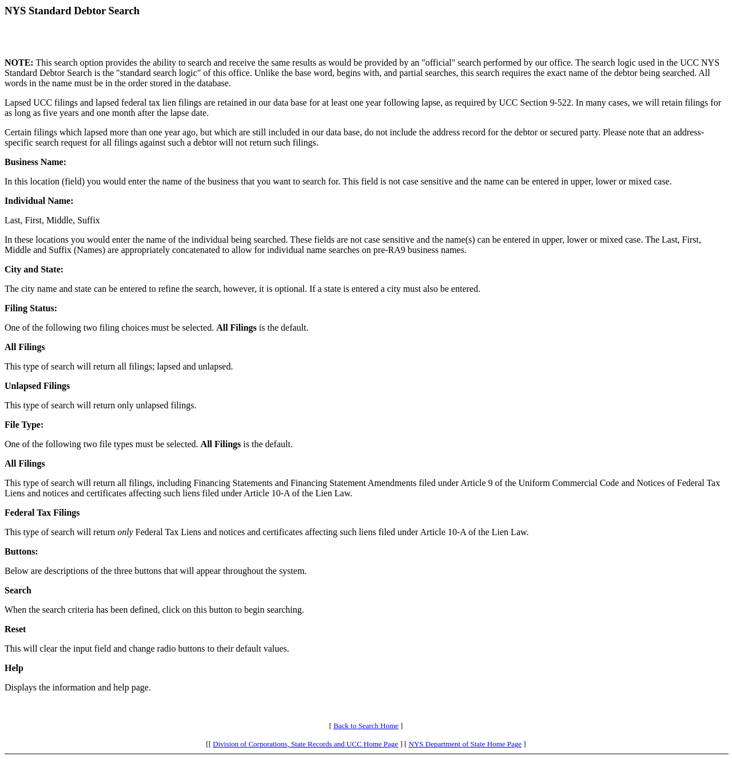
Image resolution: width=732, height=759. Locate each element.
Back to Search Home (366, 725)
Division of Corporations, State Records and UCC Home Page (305, 744)
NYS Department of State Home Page (465, 744)
